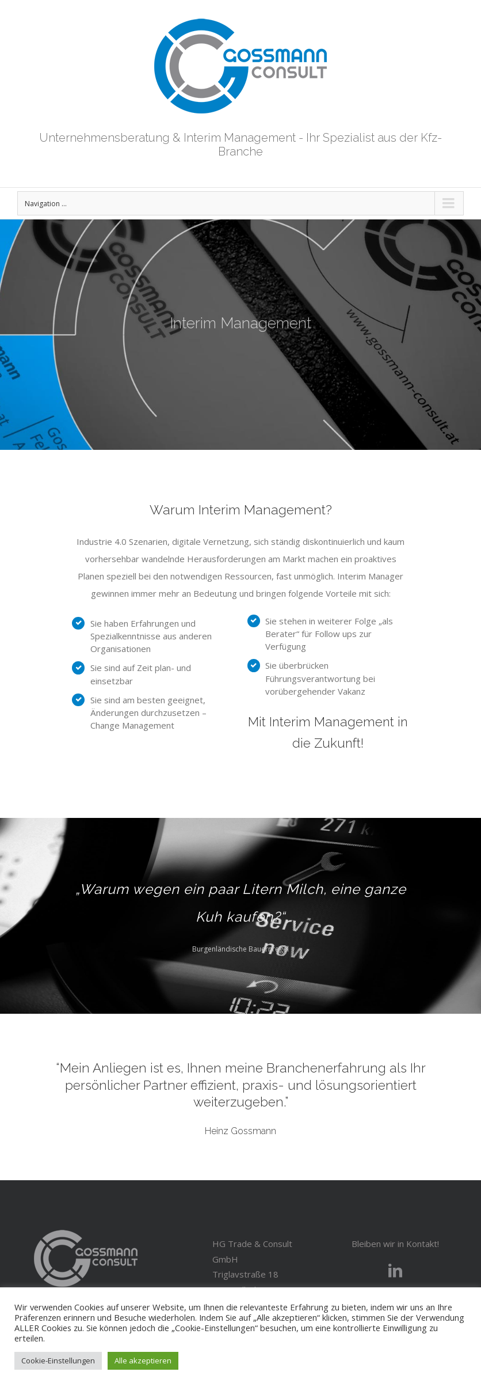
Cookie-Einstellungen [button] (58, 1360)
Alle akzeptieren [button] (142, 1360)
